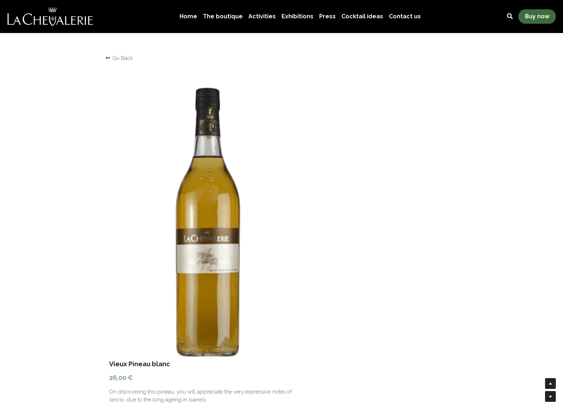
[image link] (50, 16)
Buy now (537, 16)
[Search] (510, 16)
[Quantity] (388, 231)
